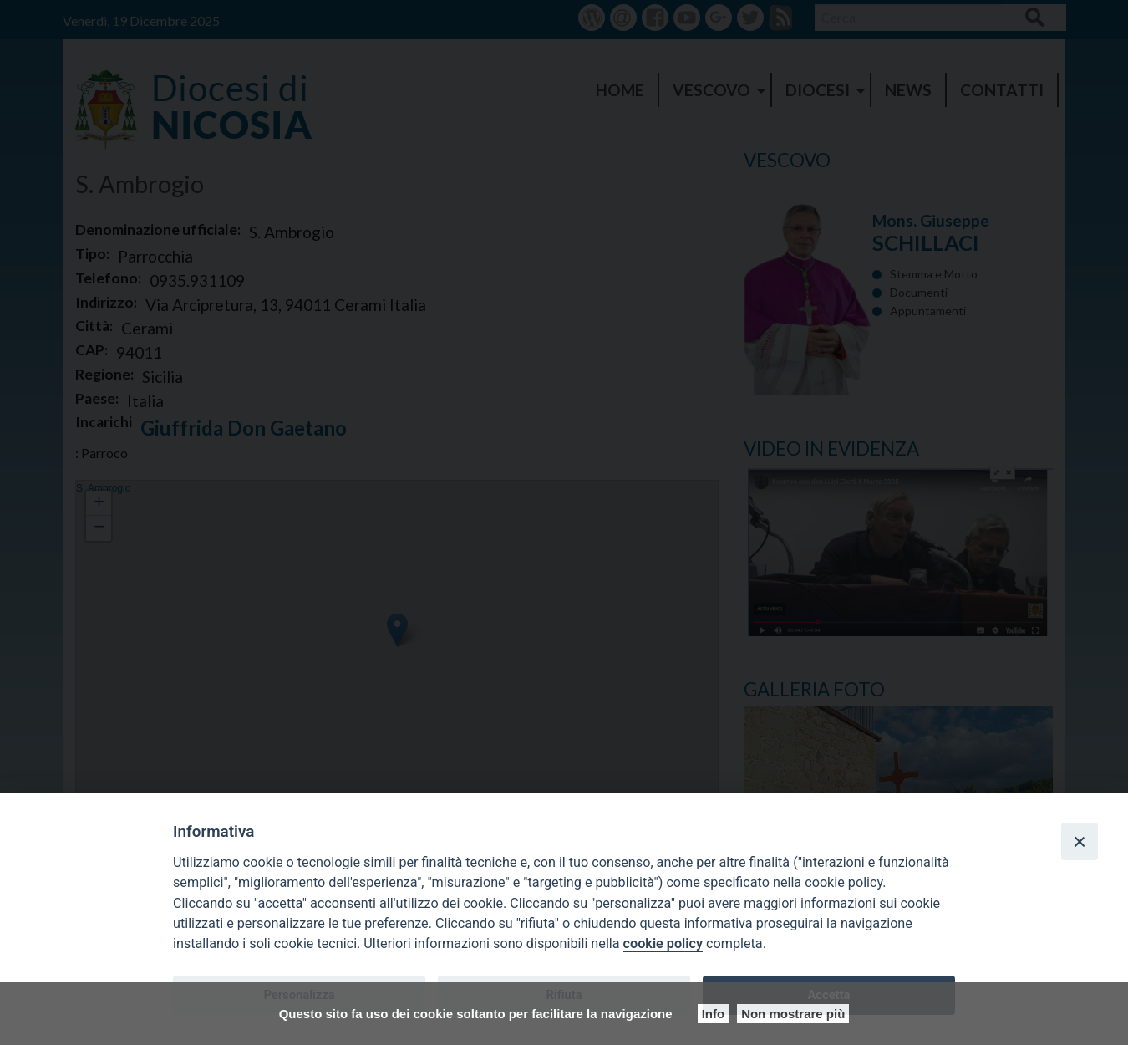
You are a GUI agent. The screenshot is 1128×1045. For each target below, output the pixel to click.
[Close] (1079, 841)
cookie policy (663, 943)
